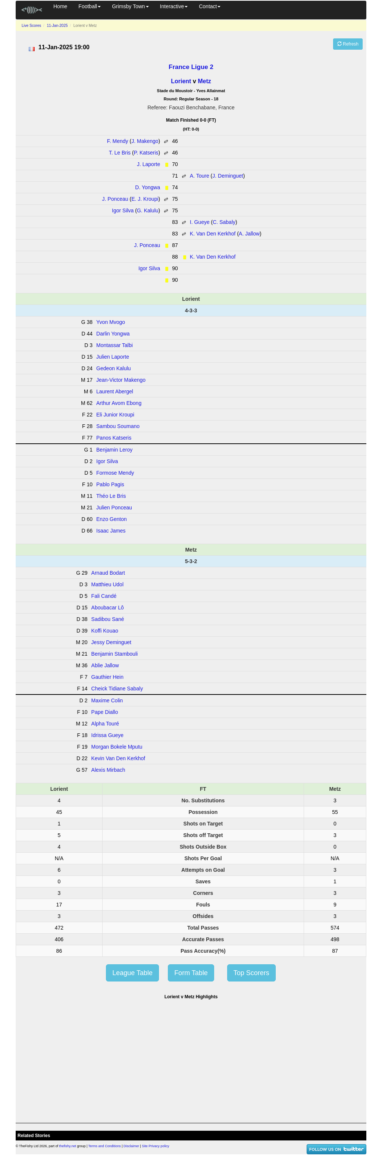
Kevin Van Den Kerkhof (118, 758)
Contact (209, 6)
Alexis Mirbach (108, 770)
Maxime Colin (107, 700)
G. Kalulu (148, 210)
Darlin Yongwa (113, 334)
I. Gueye (200, 222)
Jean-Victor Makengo (120, 380)
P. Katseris (146, 153)
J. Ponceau (115, 199)
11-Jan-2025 (57, 26)
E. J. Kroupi (144, 199)
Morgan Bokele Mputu (117, 747)
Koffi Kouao (104, 631)
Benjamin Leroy (114, 450)
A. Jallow (249, 234)
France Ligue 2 (191, 67)
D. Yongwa (147, 187)
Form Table (191, 973)
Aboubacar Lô (107, 608)
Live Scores (31, 26)
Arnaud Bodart (108, 573)
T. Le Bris (120, 153)
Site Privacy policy (155, 1146)
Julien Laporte (112, 357)
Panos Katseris (113, 438)
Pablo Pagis (110, 484)
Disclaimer (131, 1146)
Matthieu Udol (107, 584)
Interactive (174, 6)
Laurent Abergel (114, 391)
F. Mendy (117, 141)
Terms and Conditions (104, 1146)
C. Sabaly (224, 222)
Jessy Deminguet (111, 642)
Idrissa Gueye (107, 735)
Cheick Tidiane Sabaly (117, 689)
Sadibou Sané (107, 619)
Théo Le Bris (111, 496)
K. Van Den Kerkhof (213, 234)
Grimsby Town (130, 6)
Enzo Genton (111, 519)
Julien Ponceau (114, 508)
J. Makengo (144, 141)
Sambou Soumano (118, 426)
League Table (132, 973)
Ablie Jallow (105, 665)
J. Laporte (148, 164)
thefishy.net (67, 1146)
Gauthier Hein (107, 677)
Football (89, 6)
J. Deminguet (227, 176)
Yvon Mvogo (110, 322)
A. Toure (199, 176)
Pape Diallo (104, 712)
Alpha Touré (105, 724)
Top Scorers (251, 973)
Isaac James (111, 531)
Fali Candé (104, 596)
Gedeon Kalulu (113, 368)
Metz (204, 81)
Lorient (181, 81)
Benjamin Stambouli (114, 654)
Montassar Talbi (114, 345)
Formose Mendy (115, 473)
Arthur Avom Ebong (118, 403)
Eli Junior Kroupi (115, 415)
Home (60, 6)
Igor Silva (123, 210)
